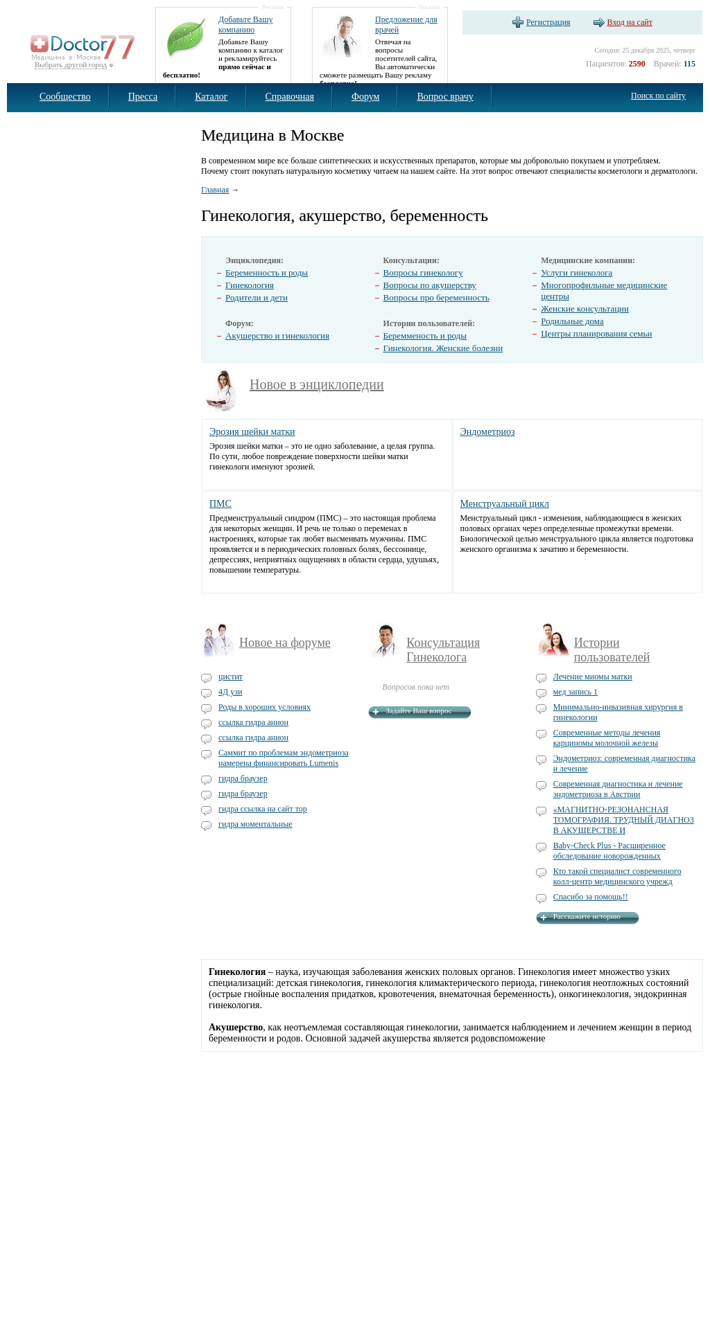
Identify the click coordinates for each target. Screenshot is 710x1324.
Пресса (143, 96)
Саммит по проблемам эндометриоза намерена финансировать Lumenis (283, 758)
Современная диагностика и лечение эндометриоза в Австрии (618, 789)
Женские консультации (585, 308)
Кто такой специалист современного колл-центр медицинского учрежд (617, 876)
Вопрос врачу (445, 96)
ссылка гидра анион (253, 722)
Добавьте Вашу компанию (245, 25)
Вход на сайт (629, 22)
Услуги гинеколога (576, 272)
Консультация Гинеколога (443, 650)
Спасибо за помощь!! (590, 897)
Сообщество (65, 96)
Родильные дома (572, 321)
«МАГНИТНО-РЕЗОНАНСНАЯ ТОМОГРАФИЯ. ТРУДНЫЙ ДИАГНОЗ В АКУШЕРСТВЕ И (623, 820)
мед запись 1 (575, 692)
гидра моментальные (255, 824)
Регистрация (548, 22)
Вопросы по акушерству (429, 285)
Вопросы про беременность (436, 297)
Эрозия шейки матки (252, 432)
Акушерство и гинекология (277, 335)
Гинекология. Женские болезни (443, 348)
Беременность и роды (266, 272)
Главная (215, 190)
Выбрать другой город (71, 64)
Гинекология (249, 285)
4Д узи (230, 692)
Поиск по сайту (658, 95)
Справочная (290, 96)
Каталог (211, 96)
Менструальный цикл (504, 504)
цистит (230, 676)
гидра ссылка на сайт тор (262, 809)
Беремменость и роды (425, 335)
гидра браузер (243, 778)
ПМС (220, 504)
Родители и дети (256, 297)
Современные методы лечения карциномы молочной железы (607, 738)
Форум (366, 96)
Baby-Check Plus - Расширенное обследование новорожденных (609, 851)
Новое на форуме (285, 643)
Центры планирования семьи (596, 333)
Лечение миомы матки (592, 676)
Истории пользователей (612, 650)
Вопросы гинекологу (423, 272)
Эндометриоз (487, 432)
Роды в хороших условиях (264, 707)
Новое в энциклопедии (317, 384)
